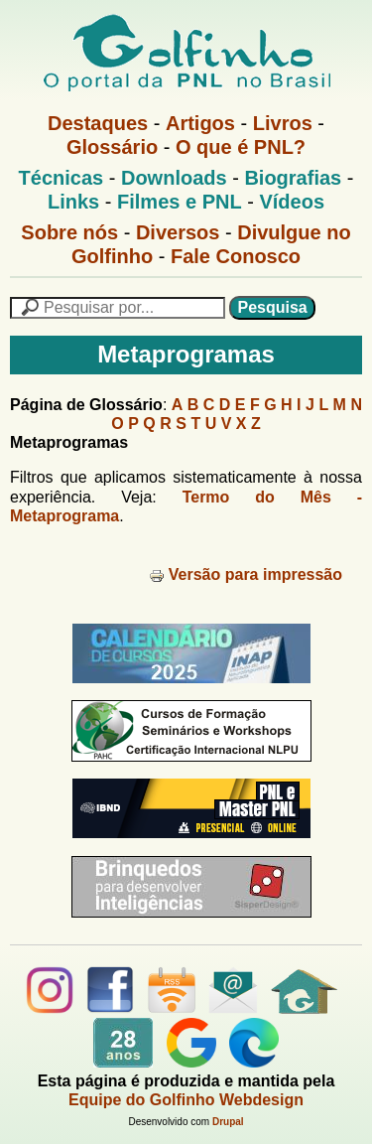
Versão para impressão (245, 574)
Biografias (292, 178)
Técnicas (61, 178)
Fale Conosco (236, 256)
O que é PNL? (241, 147)
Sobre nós (69, 232)
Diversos (178, 232)
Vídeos (291, 202)
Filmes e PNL (179, 202)
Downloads (174, 178)
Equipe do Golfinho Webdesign (186, 1099)
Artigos (200, 123)
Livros (282, 123)
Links (73, 202)
